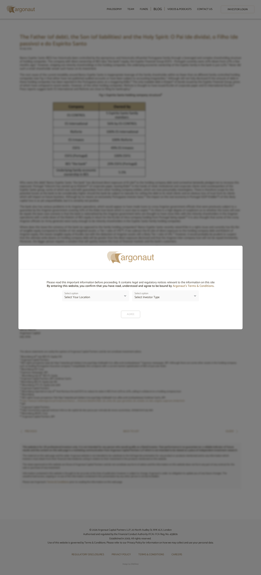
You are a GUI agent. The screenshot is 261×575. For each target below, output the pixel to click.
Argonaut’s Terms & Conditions (193, 286)
